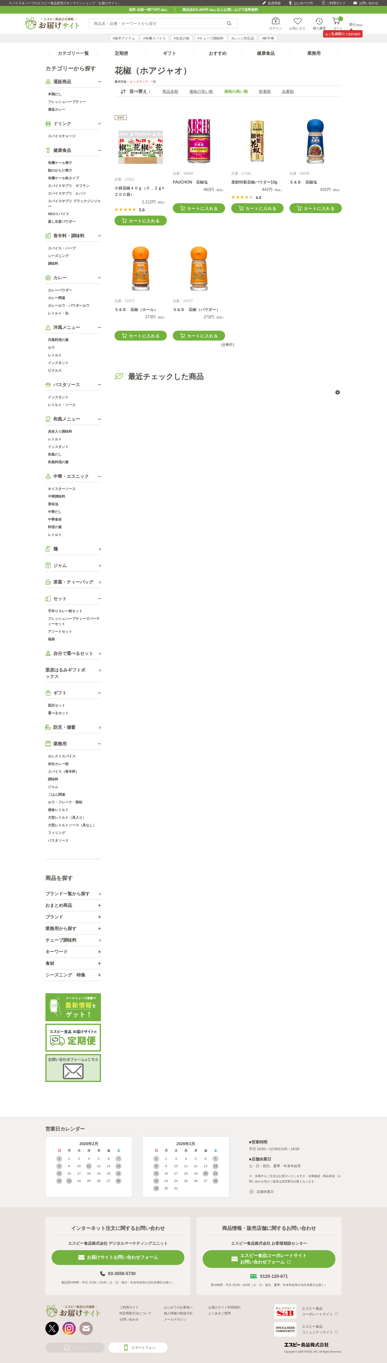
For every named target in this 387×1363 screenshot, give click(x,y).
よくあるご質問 (219, 1313)
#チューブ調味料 (210, 38)
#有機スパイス (154, 38)
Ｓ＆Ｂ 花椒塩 (303, 182)
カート (338, 23)
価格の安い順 (201, 91)
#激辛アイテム (124, 38)
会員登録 (274, 3)
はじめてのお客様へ (178, 1307)
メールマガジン (175, 1319)
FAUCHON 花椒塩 (190, 182)
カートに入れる (144, 221)
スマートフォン (143, 1348)
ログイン (275, 28)
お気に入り (298, 28)
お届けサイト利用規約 (224, 1307)
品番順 (288, 91)
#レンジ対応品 (243, 38)
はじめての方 (303, 3)
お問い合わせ (368, 3)
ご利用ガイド (336, 3)
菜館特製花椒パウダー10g (254, 182)
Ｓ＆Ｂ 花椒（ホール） (136, 309)
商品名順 (170, 91)
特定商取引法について (135, 1313)
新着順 (265, 91)
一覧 (153, 81)
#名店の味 (182, 38)
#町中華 (268, 38)
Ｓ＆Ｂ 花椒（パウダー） (196, 309)
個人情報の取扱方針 (178, 1313)
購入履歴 (319, 28)
